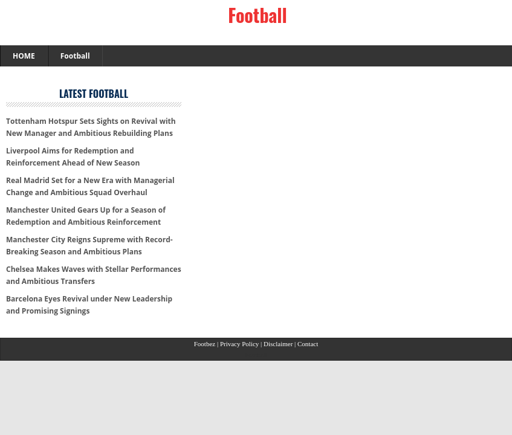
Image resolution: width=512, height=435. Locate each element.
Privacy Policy (240, 343)
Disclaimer (279, 343)
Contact (307, 343)
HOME (24, 56)
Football (257, 14)
